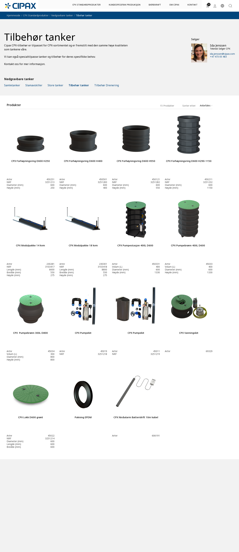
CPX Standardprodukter (86, 6)
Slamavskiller (33, 85)
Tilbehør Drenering (106, 85)
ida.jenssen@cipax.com (222, 53)
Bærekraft (155, 6)
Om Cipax (174, 6)
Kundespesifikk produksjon (124, 6)
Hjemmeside (13, 15)
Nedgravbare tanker (62, 15)
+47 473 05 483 (218, 56)
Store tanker (55, 85)
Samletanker (12, 85)
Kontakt (193, 6)
